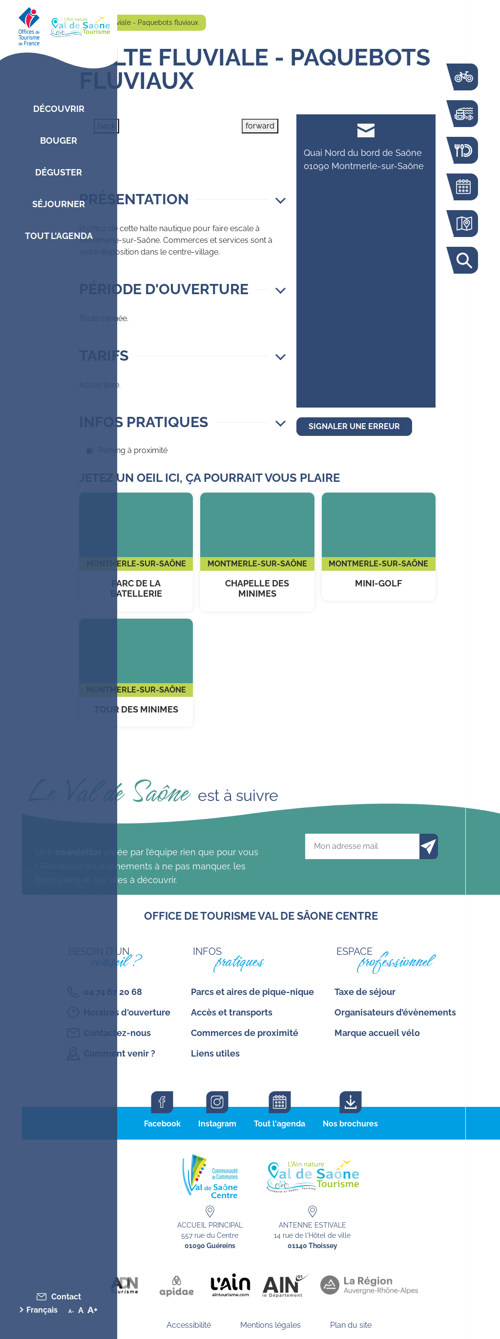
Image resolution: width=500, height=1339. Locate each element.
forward (260, 125)
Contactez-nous (117, 1033)
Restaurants (463, 150)
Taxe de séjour (365, 992)
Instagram (217, 1123)
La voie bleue (463, 77)
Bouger (58, 140)
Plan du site (351, 1325)
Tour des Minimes (136, 673)
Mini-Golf (379, 547)
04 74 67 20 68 (112, 992)
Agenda (463, 186)
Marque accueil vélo (377, 1033)
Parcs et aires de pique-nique (252, 992)
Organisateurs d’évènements (395, 1012)
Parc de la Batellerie (136, 552)
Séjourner (58, 204)
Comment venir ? (119, 1053)
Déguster (58, 172)
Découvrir (58, 109)
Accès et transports (231, 1012)
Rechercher (463, 260)
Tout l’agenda (59, 236)
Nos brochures (350, 1123)
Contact (66, 1296)
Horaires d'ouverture (126, 1012)
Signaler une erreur (354, 426)
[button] (182, 199)
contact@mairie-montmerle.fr (366, 130)
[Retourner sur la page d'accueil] (58, 24)
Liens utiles (215, 1053)
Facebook (162, 1123)
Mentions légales (270, 1325)
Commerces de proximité (244, 1033)
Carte (463, 223)
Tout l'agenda (279, 1123)
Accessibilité (189, 1325)
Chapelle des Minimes (257, 552)
